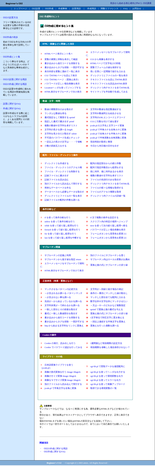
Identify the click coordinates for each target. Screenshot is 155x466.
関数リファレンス (109, 8)
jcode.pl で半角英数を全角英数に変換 (107, 138)
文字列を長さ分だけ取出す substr (58, 134)
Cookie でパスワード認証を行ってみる (61, 347)
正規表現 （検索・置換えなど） (58, 281)
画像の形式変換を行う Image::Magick (60, 372)
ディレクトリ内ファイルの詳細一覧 (105, 196)
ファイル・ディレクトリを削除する (61, 172)
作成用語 (91, 8)
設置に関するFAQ (11, 105)
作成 (49, 8)
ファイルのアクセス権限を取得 (103, 192)
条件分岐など (49, 209)
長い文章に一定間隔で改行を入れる (105, 71)
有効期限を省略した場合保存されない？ (108, 347)
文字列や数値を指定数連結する (103, 109)
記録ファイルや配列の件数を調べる (60, 200)
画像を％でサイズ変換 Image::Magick (60, 380)
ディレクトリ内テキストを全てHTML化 (108, 88)
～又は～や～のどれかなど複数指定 (105, 305)
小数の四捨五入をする (53, 146)
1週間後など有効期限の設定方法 (104, 343)
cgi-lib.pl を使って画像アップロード (105, 384)
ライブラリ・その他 (52, 357)
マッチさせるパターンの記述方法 (59, 289)
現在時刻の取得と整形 (100, 142)
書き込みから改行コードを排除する (61, 63)
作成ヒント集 (11, 57)
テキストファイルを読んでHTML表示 (106, 80)
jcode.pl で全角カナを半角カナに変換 (106, 134)
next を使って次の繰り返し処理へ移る (107, 226)
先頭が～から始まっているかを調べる (61, 301)
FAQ (125, 8)
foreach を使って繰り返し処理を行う (60, 230)
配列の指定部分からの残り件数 (103, 163)
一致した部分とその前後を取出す (60, 309)
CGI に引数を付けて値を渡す (103, 122)
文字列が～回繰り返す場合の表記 (104, 289)
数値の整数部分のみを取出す (59, 109)
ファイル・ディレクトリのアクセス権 (61, 167)
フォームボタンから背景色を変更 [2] (106, 238)
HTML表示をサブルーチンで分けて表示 (63, 271)
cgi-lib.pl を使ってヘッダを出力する (105, 372)
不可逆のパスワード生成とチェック (60, 138)
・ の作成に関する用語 (54, 449)
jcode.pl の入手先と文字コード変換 (105, 126)
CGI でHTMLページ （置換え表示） (60, 80)
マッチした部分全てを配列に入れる (105, 297)
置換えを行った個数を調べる (102, 326)
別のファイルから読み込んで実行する (61, 184)
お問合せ (136, 8)
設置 (36, 8)
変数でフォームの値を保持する (103, 67)
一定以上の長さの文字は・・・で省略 (61, 142)
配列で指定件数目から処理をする (104, 167)
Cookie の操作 (49, 335)
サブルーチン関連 (51, 247)
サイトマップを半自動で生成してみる (107, 92)
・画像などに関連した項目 (58, 44)
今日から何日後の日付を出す (102, 146)
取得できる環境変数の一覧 (101, 388)
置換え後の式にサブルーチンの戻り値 (107, 265)
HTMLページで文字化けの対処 (103, 63)
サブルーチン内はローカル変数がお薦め (108, 259)
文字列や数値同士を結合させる (103, 113)
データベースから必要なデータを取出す (62, 192)
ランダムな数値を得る (53, 113)
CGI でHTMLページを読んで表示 (59, 76)
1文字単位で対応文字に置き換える (105, 318)
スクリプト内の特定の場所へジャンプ (107, 222)
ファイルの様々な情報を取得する (104, 188)
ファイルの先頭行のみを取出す (103, 180)
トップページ (20, 8)
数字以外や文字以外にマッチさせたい (107, 301)
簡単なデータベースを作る (55, 188)
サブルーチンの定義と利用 (55, 255)
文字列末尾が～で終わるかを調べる (61, 305)
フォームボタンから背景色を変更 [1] (106, 234)
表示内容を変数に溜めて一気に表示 (60, 71)
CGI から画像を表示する (100, 59)
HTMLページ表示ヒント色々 (56, 54)
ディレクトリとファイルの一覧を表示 (109, 76)
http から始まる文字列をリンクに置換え (62, 326)
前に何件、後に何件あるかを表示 (104, 172)
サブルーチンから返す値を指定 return (60, 259)
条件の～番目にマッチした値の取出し (107, 293)
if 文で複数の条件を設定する (102, 218)
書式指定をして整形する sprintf (57, 117)
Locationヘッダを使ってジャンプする (61, 88)
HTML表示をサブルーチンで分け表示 (61, 92)
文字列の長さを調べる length (56, 130)
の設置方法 (10, 17)
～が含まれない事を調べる (55, 297)
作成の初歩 (10, 37)
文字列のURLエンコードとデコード (105, 117)
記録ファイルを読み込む (57, 180)
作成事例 (62, 8)
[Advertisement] (16, 183)
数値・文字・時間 (51, 101)
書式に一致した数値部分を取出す (59, 314)
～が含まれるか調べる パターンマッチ (62, 293)
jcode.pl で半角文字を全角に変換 (58, 388)
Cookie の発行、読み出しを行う (58, 343)
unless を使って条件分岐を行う (57, 222)
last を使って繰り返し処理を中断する (61, 238)
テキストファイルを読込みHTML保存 (106, 84)
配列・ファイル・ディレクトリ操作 (60, 155)
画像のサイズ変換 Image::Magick (58, 376)
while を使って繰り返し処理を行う (59, 226)
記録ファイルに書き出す (54, 176)
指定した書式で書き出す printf (57, 122)
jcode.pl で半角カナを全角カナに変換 (106, 130)
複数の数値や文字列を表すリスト (59, 126)
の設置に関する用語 (15, 80)
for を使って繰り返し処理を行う (58, 234)
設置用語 (76, 8)
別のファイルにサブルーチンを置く (105, 255)
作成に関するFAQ (11, 110)
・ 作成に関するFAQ (52, 452)
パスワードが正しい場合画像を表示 (60, 84)
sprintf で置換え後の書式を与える (104, 309)
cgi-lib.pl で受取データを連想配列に (105, 366)
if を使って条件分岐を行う (58, 218)
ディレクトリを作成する (54, 163)
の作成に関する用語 (15, 85)
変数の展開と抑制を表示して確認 (59, 59)
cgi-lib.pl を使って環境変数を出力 (104, 376)
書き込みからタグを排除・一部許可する (63, 67)
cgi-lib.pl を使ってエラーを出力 (103, 380)
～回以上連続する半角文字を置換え (105, 322)
